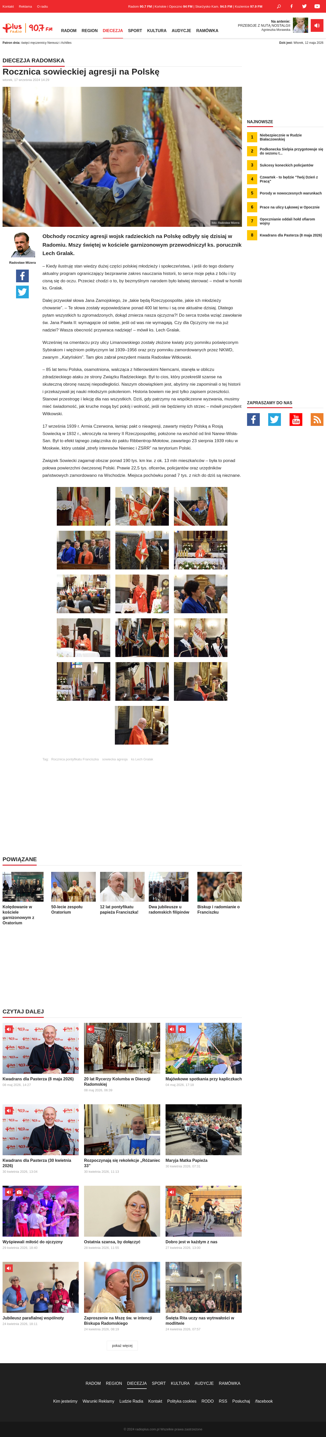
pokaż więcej (122, 1346)
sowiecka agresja (115, 759)
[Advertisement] (142, 796)
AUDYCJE (181, 31)
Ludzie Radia (131, 1401)
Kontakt (8, 6)
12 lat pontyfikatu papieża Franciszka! (122, 893)
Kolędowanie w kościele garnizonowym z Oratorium (25, 898)
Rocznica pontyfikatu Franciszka (75, 759)
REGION (90, 31)
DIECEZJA (113, 31)
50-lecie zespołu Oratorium (73, 893)
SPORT (135, 31)
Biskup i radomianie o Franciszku (219, 893)
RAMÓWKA (207, 31)
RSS (223, 1401)
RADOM (68, 31)
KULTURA (157, 31)
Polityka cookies (182, 1401)
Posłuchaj (241, 1401)
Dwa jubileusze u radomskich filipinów (171, 893)
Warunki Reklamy (98, 1401)
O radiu (42, 6)
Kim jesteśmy (65, 1401)
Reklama (25, 6)
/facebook (264, 1401)
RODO (207, 1401)
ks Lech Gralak (142, 759)
